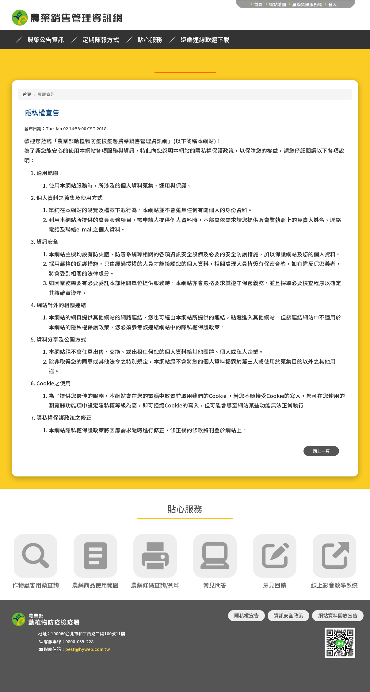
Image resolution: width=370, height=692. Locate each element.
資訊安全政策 (288, 615)
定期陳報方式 (100, 39)
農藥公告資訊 (45, 39)
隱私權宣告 (246, 615)
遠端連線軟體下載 (205, 39)
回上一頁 (321, 451)
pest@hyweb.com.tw (87, 649)
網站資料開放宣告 (337, 615)
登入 (332, 4)
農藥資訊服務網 (307, 4)
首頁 (258, 4)
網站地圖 (277, 4)
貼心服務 (150, 39)
